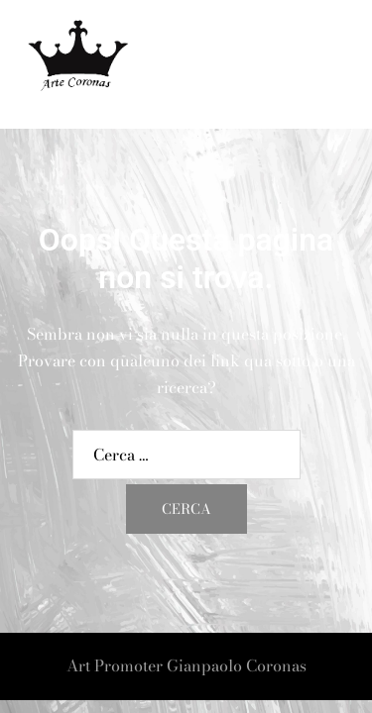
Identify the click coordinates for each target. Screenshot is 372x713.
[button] (308, 64)
